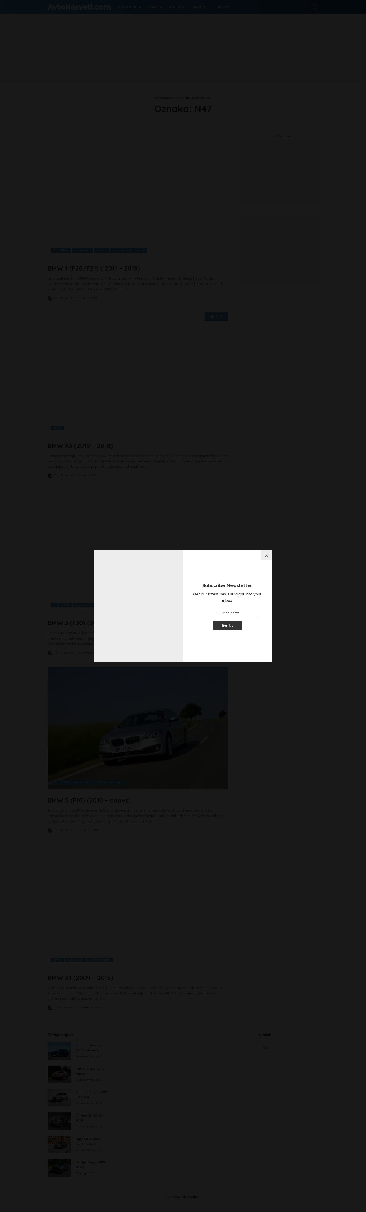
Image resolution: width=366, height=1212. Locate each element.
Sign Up (227, 625)
